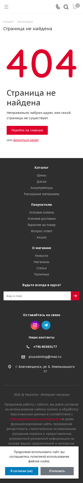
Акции (41, 237)
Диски (41, 182)
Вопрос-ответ (41, 231)
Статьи (41, 268)
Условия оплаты (41, 212)
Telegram (46, 325)
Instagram (35, 325)
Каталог (41, 167)
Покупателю (41, 204)
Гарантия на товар (41, 225)
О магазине (41, 248)
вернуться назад (26, 140)
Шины (41, 175)
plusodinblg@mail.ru (45, 357)
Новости (41, 256)
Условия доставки (42, 219)
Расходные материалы (41, 194)
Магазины (41, 262)
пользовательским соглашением (35, 419)
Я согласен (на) (21, 471)
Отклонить (57, 471)
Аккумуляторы (42, 188)
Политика (41, 274)
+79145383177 (45, 346)
